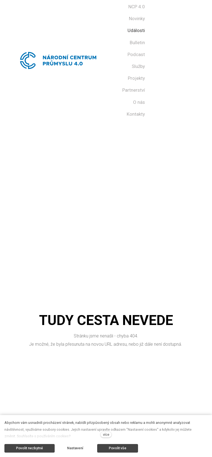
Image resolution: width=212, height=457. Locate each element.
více (106, 434)
